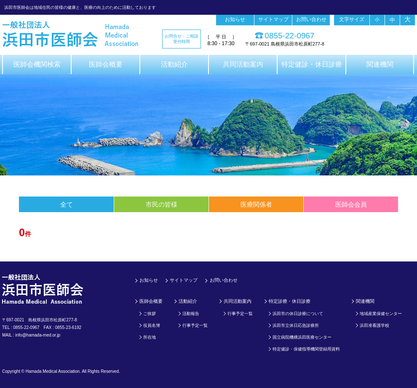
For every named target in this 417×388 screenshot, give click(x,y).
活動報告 (190, 313)
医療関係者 (256, 204)
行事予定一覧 (195, 325)
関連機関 (379, 64)
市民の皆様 (161, 204)
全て (66, 204)
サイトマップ (273, 19)
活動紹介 (174, 64)
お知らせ (235, 19)
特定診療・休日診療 (289, 301)
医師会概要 (106, 64)
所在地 (149, 337)
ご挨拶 (149, 313)
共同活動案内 (243, 64)
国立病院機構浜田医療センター (302, 337)
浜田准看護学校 (374, 325)
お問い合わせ (311, 19)
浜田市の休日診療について (298, 313)
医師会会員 (351, 204)
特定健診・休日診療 (311, 64)
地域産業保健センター (381, 313)
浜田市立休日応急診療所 (296, 325)
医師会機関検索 (37, 64)
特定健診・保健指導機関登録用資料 (306, 349)
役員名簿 (151, 325)
